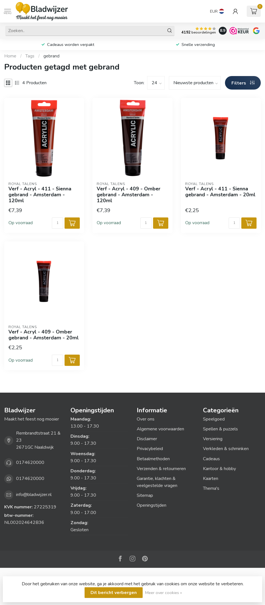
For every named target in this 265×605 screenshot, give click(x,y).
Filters (243, 83)
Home (10, 56)
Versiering (212, 439)
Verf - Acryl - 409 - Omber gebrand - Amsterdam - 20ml (43, 335)
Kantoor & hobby (219, 469)
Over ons (145, 419)
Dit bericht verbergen (113, 593)
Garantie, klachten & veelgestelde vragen (157, 482)
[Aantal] (57, 223)
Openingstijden (151, 505)
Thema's (211, 488)
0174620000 (30, 462)
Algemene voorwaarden (160, 429)
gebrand (51, 56)
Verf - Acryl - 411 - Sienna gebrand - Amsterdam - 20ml (220, 192)
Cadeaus (211, 459)
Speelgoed (214, 419)
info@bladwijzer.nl (34, 494)
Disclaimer (147, 439)
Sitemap (145, 495)
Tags (29, 56)
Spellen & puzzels (220, 429)
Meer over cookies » (163, 592)
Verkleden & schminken (226, 449)
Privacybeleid (150, 449)
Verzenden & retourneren (161, 469)
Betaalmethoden (153, 459)
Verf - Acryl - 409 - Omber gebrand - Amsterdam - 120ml (128, 195)
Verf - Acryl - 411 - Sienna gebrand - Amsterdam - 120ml (39, 195)
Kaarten (210, 478)
